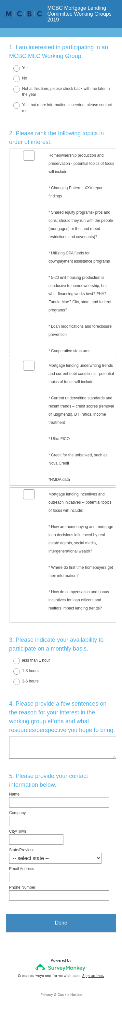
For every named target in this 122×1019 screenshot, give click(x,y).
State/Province (21, 850)
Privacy (46, 994)
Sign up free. (93, 975)
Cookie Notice (70, 994)
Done (61, 923)
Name (14, 794)
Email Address (21, 869)
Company (17, 813)
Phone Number (22, 887)
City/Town (17, 831)
